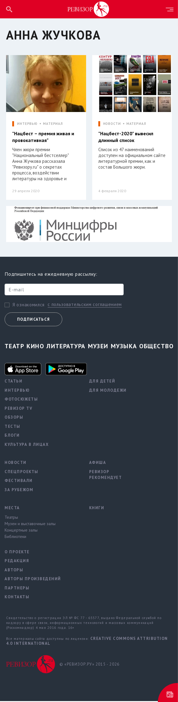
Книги (96, 508)
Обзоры (14, 418)
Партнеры (17, 589)
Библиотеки (15, 537)
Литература (65, 347)
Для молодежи (108, 391)
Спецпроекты (21, 472)
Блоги (12, 436)
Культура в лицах (27, 445)
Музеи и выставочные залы (30, 524)
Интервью (17, 391)
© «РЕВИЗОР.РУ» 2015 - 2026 (89, 664)
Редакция (17, 561)
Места (12, 508)
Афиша (97, 463)
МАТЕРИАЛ (53, 124)
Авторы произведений (33, 579)
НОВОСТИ (112, 124)
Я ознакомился (29, 305)
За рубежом (19, 490)
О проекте (17, 552)
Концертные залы (21, 531)
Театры (11, 518)
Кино (35, 347)
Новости (16, 463)
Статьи (13, 382)
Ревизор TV (18, 409)
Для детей (102, 382)
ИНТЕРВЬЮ (27, 124)
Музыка (124, 347)
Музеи (98, 347)
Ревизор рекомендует (105, 475)
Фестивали (19, 481)
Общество (156, 347)
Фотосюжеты (21, 400)
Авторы (14, 570)
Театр (14, 347)
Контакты (17, 597)
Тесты (12, 427)
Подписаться (33, 320)
